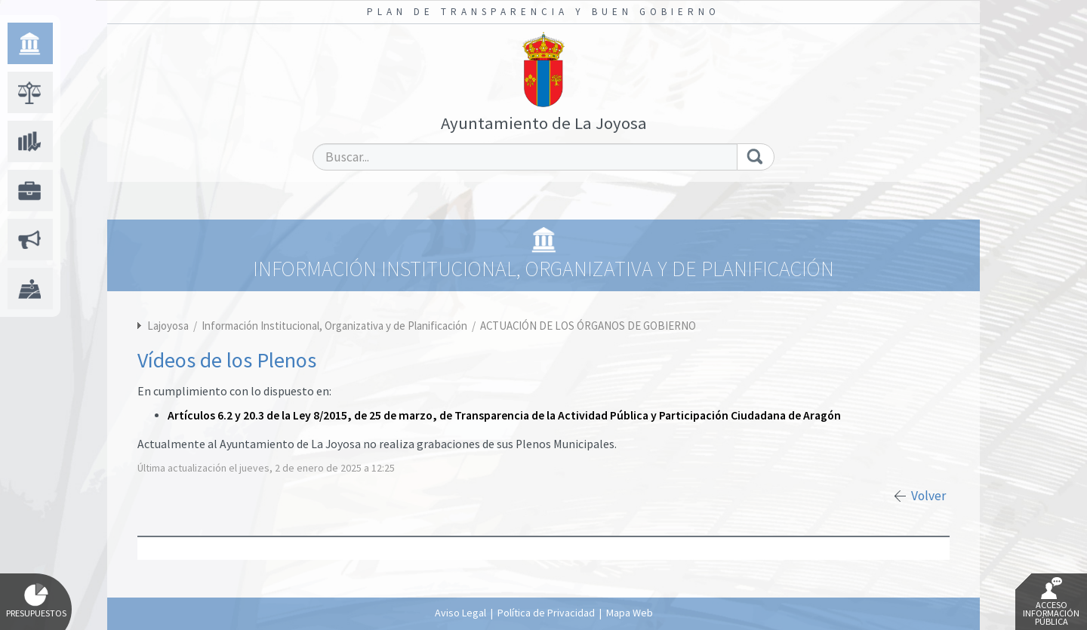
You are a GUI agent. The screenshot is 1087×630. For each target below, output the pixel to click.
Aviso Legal (460, 612)
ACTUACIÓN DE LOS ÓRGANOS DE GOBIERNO (588, 325)
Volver (928, 495)
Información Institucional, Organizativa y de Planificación (336, 325)
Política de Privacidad (546, 612)
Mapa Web (629, 612)
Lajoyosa (168, 325)
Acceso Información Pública (1051, 602)
